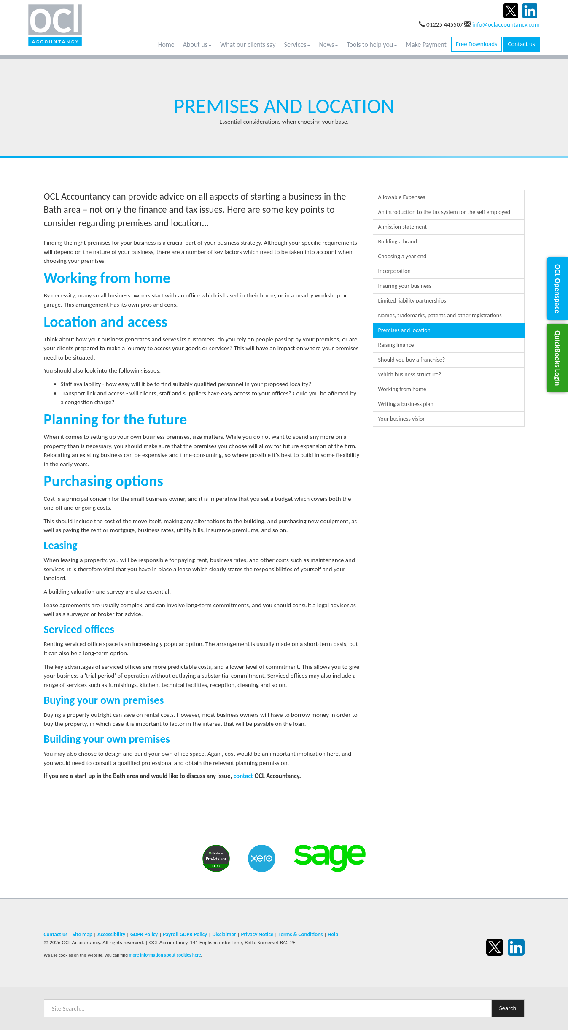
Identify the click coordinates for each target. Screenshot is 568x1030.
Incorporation (394, 271)
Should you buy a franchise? (411, 359)
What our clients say (248, 45)
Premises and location (404, 330)
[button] (557, 288)
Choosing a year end (402, 256)
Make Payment (426, 45)
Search (508, 1008)
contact (243, 776)
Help (333, 934)
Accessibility (111, 934)
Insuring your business (405, 285)
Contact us (521, 44)
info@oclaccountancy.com (506, 24)
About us (197, 45)
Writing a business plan (405, 404)
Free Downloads (476, 44)
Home (166, 45)
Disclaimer (224, 934)
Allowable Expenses (401, 197)
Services (297, 45)
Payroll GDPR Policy (185, 934)
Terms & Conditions (300, 934)
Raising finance (396, 345)
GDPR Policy (144, 934)
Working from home (402, 389)
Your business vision (402, 418)
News (328, 45)
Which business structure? (409, 374)
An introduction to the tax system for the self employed (444, 212)
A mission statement (402, 226)
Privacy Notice (257, 934)
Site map (82, 934)
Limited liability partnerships (412, 300)
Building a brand (397, 241)
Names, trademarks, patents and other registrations (440, 315)
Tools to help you (372, 45)
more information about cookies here (165, 955)
